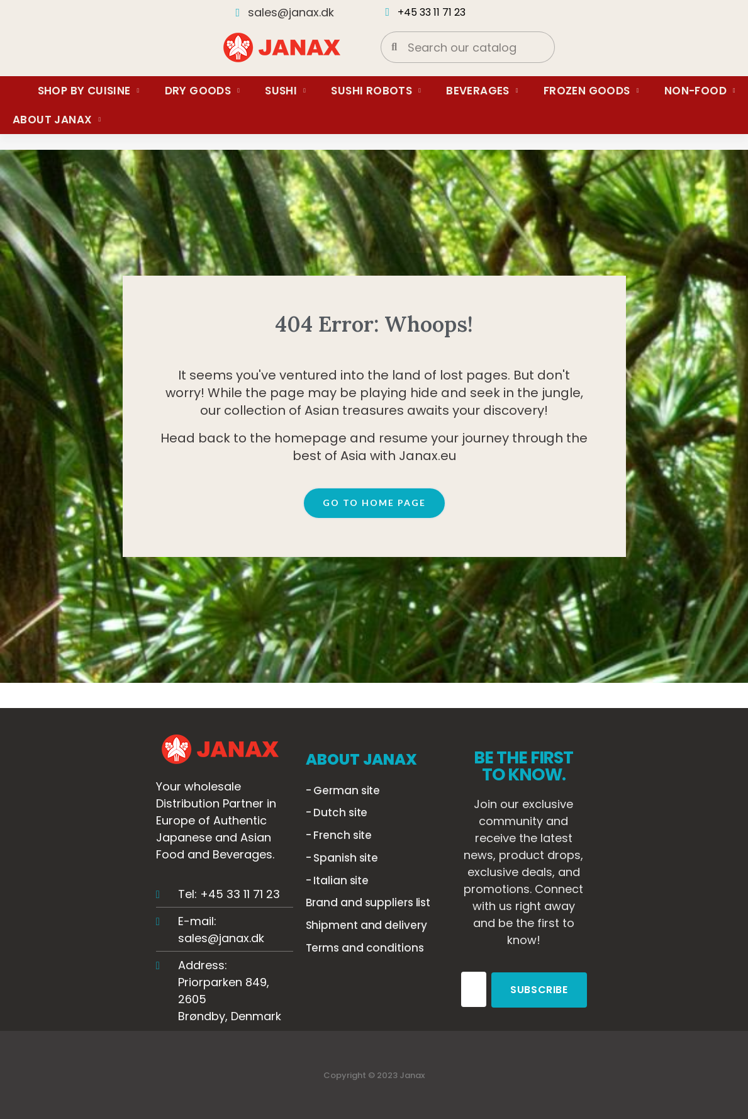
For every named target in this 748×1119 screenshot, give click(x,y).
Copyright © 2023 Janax (374, 1075)
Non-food (699, 90)
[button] (374, 503)
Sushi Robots (376, 90)
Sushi (285, 90)
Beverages (482, 90)
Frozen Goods (591, 90)
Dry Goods (202, 90)
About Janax (57, 119)
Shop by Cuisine (89, 90)
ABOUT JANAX (361, 759)
